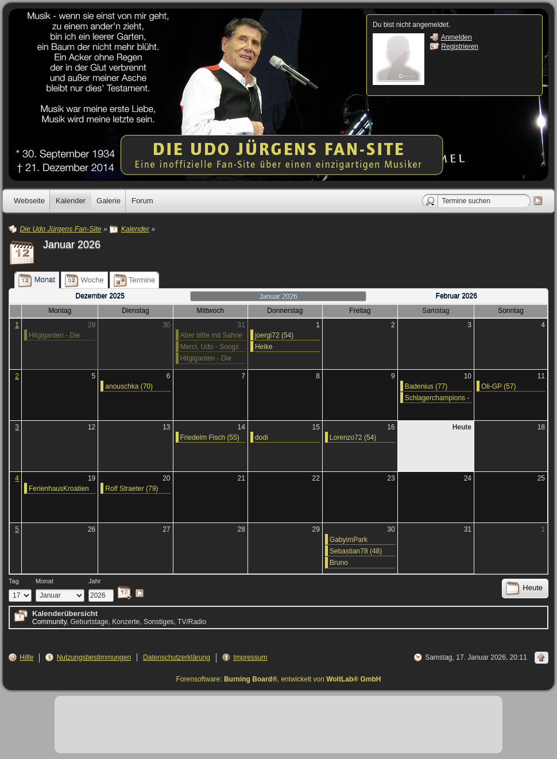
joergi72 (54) (274, 335)
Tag (14, 581)
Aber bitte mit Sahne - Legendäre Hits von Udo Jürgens (212, 335)
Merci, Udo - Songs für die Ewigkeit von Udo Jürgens (210, 347)
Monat (44, 581)
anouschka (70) (129, 386)
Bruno (339, 563)
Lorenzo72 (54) (353, 437)
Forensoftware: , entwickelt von (278, 679)
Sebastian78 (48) (356, 551)
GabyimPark (349, 540)
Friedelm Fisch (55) (209, 437)
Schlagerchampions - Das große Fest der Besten (437, 398)
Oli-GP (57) (498, 386)
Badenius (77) (426, 386)
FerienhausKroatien (59, 489)
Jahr (94, 581)
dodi (261, 437)
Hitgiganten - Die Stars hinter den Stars (54, 335)
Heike (264, 347)
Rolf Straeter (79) (131, 489)
